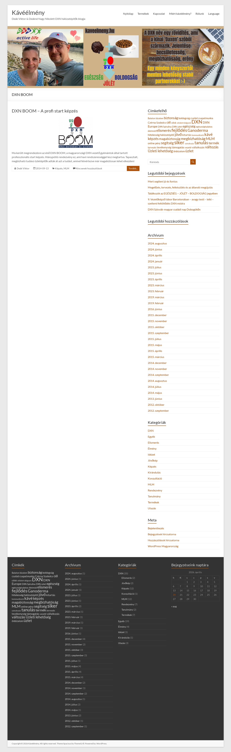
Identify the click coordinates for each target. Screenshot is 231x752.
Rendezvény (155, 490)
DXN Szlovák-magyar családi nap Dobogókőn (174, 209)
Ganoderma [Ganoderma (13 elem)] (198, 130)
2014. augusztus (157, 380)
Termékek (143, 13)
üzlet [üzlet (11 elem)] (189, 151)
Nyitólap (128, 13)
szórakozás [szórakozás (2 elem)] (189, 143)
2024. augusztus (157, 243)
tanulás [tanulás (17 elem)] (201, 142)
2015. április (155, 350)
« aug (174, 606)
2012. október (156, 404)
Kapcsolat (159, 13)
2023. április (155, 279)
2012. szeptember (158, 410)
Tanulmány (154, 496)
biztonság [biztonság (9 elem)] (171, 118)
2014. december (157, 362)
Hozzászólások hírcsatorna (163, 540)
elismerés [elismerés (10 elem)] (163, 130)
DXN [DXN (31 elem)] (196, 122)
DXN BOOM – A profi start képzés (45, 110)
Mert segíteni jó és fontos (162, 181)
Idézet (151, 454)
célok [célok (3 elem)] (173, 122)
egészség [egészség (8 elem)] (189, 126)
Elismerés (153, 442)
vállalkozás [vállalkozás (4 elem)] (198, 147)
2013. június (155, 398)
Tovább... (133, 168)
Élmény (152, 448)
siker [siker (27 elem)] (179, 142)
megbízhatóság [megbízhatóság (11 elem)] (193, 138)
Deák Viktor (23, 168)
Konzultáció (155, 478)
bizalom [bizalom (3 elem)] (159, 118)
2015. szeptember (158, 333)
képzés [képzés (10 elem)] (153, 138)
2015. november (157, 321)
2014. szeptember (158, 374)
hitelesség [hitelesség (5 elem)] (154, 134)
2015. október (156, 327)
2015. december (157, 315)
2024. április (155, 255)
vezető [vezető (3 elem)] (188, 147)
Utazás (152, 508)
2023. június (155, 273)
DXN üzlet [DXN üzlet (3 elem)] (177, 126)
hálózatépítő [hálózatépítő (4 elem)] (167, 134)
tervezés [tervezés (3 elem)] (152, 147)
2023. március (156, 285)
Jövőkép (153, 460)
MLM (66, 168)
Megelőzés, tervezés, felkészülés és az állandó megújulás (180, 187)
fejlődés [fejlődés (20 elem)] (179, 130)
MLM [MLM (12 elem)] (210, 138)
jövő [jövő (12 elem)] (178, 134)
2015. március (156, 356)
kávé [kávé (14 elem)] (208, 134)
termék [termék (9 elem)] (214, 143)
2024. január (155, 261)
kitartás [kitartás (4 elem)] (186, 134)
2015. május (155, 344)
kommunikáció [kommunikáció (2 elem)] (198, 135)
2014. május (155, 392)
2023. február (156, 291)
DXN (151, 430)
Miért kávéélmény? (180, 13)
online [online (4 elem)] (151, 143)
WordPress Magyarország (163, 546)
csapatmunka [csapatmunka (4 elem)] (205, 118)
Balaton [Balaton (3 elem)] (151, 118)
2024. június (155, 249)
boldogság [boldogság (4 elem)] (184, 118)
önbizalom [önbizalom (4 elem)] (179, 151)
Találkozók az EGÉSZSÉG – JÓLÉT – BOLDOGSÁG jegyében (183, 193)
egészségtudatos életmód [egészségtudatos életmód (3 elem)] (24, 587)
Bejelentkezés (156, 528)
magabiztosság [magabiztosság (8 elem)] (169, 139)
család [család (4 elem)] (194, 118)
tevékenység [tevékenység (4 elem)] (164, 147)
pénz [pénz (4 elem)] (157, 143)
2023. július (154, 267)
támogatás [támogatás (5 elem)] (178, 147)
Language (213, 13)
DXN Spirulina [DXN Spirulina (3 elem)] (165, 126)
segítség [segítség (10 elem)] (167, 143)
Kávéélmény (28, 12)
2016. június (155, 309)
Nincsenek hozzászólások (89, 168)
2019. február (156, 303)
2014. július (154, 386)
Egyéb (151, 436)
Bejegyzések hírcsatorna (162, 534)
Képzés (59, 168)
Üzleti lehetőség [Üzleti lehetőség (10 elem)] (160, 151)
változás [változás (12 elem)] (212, 147)
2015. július (154, 338)
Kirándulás (154, 472)
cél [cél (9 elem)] (169, 122)
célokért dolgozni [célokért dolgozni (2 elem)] (184, 123)
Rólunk (200, 13)
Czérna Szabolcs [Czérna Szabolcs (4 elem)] (157, 122)
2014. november (157, 368)
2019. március (156, 297)
